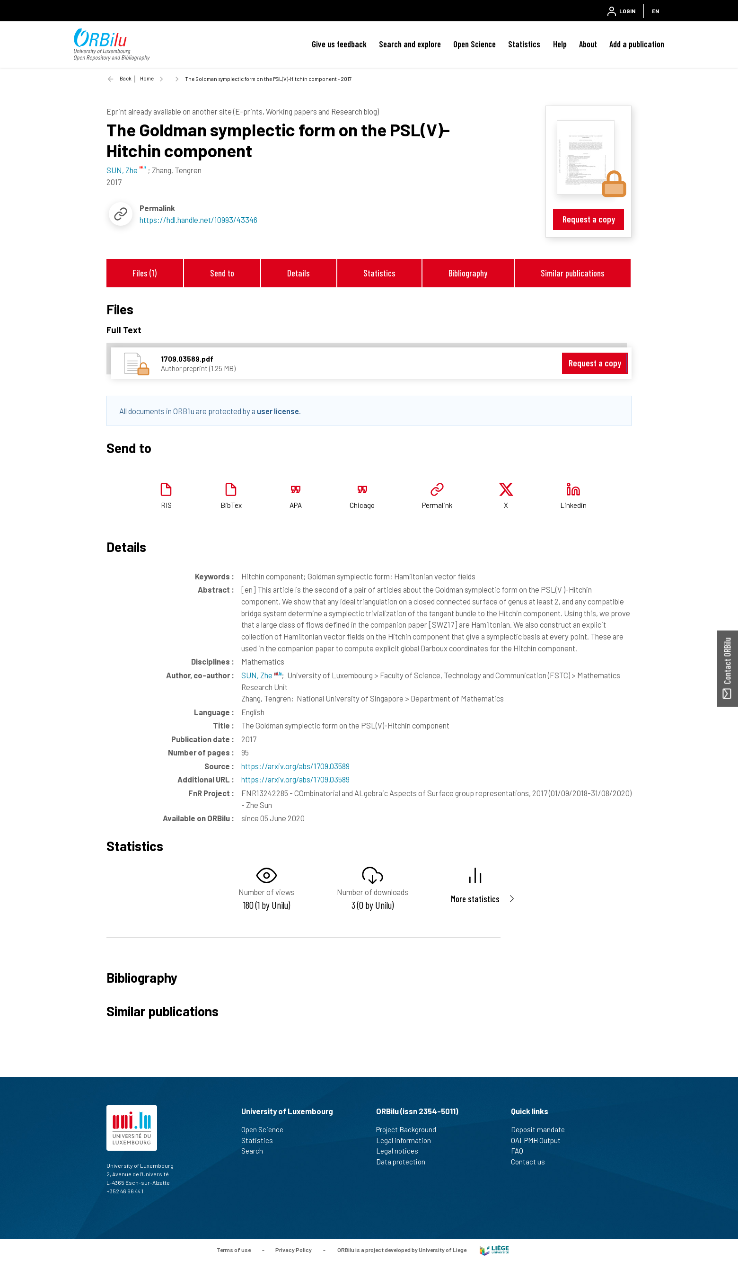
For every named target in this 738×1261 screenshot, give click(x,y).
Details (298, 272)
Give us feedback (339, 44)
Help (560, 44)
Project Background (410, 1129)
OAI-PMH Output (540, 1140)
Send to (222, 272)
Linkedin (573, 505)
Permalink (437, 505)
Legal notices (401, 1150)
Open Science (474, 44)
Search (256, 1150)
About (588, 44)
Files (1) (144, 272)
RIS (166, 505)
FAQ (521, 1150)
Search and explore (410, 44)
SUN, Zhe (261, 675)
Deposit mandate (542, 1129)
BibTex (231, 505)
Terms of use (234, 1249)
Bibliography (467, 272)
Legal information (407, 1140)
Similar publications (573, 272)
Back (126, 78)
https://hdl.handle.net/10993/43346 (198, 219)
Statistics (524, 44)
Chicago (362, 505)
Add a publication (636, 44)
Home (147, 78)
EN (655, 11)
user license (278, 411)
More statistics (475, 898)
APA (296, 505)
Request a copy (588, 218)
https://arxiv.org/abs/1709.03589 (295, 766)
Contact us (532, 1161)
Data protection (404, 1161)
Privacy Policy (293, 1249)
